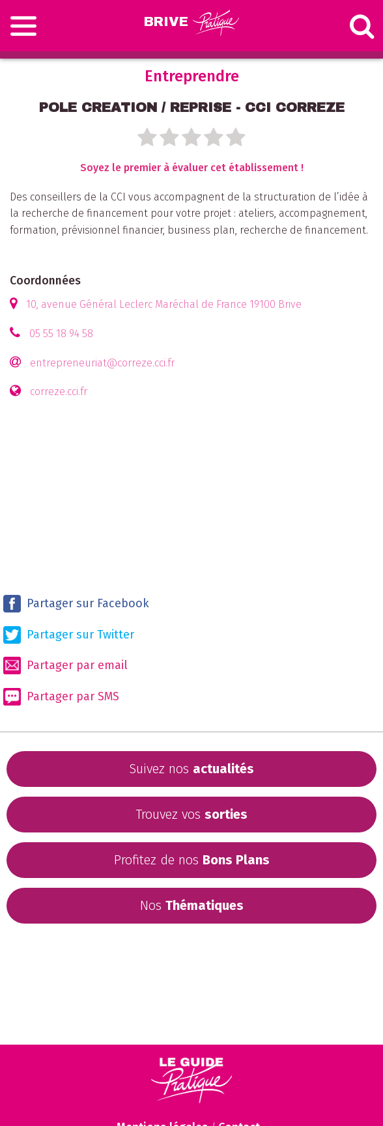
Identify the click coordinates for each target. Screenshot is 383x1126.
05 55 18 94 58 (61, 333)
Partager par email (65, 665)
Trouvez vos (191, 814)
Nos (192, 905)
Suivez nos (191, 768)
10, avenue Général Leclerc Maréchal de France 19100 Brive (164, 304)
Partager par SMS (61, 697)
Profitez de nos (192, 860)
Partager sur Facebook (76, 603)
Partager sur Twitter (68, 635)
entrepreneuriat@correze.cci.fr (102, 363)
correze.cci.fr (58, 391)
